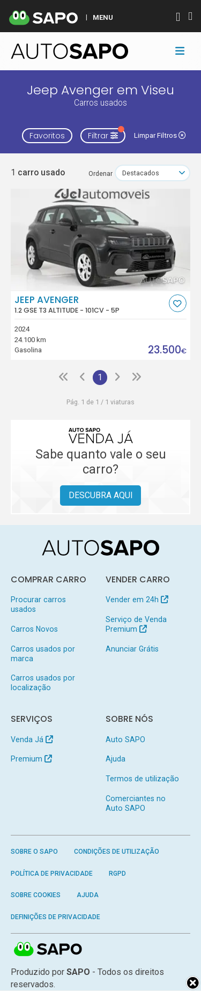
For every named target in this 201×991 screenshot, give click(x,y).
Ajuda (115, 759)
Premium (31, 759)
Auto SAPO (125, 739)
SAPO (48, 950)
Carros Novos (34, 629)
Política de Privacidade (52, 873)
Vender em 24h (137, 599)
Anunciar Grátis (132, 649)
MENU (103, 17)
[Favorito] (178, 303)
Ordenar (100, 173)
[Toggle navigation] (180, 50)
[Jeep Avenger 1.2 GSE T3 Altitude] (101, 239)
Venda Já (32, 739)
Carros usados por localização (43, 683)
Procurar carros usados (38, 604)
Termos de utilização (142, 778)
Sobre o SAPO (34, 851)
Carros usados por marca (43, 654)
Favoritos (47, 135)
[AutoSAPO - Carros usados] (70, 51)
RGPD (117, 873)
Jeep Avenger (90, 304)
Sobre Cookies (36, 895)
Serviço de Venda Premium (136, 624)
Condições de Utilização (116, 851)
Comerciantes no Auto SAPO (136, 803)
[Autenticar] (178, 18)
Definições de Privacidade (55, 917)
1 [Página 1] (100, 377)
